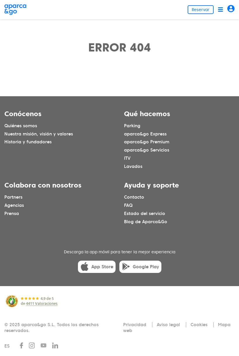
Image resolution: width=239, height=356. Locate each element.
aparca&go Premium (146, 142)
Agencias (14, 205)
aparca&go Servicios (146, 150)
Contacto (134, 197)
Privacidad (134, 324)
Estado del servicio (144, 213)
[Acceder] (231, 9)
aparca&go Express (145, 134)
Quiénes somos (20, 125)
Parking (132, 125)
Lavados (133, 166)
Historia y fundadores (28, 142)
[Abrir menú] (220, 9)
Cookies (199, 324)
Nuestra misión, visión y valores (38, 134)
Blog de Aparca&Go (145, 221)
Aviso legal (168, 324)
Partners (13, 197)
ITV (127, 158)
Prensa (11, 213)
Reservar (201, 9)
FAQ (128, 205)
